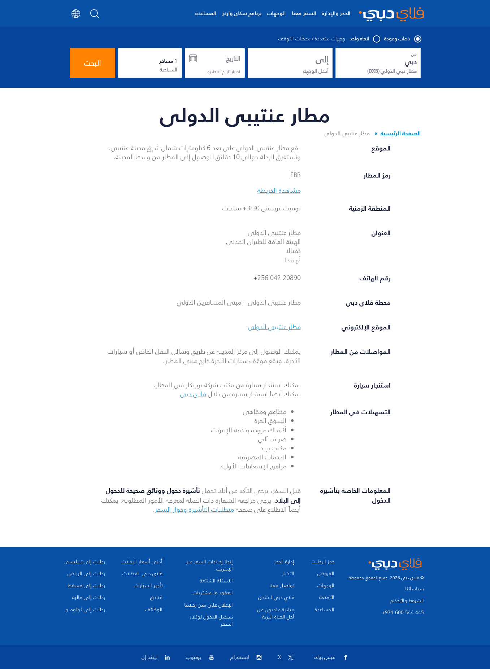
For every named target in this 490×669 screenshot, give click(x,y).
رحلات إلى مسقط (86, 585)
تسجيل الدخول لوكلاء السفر (211, 620)
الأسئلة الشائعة (216, 581)
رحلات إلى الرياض (86, 573)
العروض (325, 573)
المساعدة (205, 13)
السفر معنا (304, 13)
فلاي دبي (193, 394)
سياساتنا (414, 589)
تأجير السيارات (148, 585)
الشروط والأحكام (407, 600)
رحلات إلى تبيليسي (84, 561)
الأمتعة (326, 597)
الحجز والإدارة (336, 13)
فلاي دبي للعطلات (142, 573)
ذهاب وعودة (402, 38)
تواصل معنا (281, 585)
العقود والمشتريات (213, 592)
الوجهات (276, 13)
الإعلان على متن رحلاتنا (208, 605)
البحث (92, 63)
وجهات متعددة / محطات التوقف (311, 38)
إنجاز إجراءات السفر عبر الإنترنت (209, 565)
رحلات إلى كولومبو (85, 609)
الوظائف (153, 609)
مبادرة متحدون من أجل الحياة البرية (275, 613)
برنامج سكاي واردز (241, 13)
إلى (322, 59)
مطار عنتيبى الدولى (274, 327)
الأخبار (288, 573)
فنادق (156, 597)
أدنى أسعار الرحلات (142, 561)
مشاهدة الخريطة (279, 190)
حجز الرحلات (322, 561)
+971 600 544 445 (403, 612)
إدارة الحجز (284, 561)
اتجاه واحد (365, 38)
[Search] (94, 15)
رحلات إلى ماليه (88, 597)
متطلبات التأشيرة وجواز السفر (194, 509)
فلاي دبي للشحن (276, 597)
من (414, 54)
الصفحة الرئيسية (401, 133)
